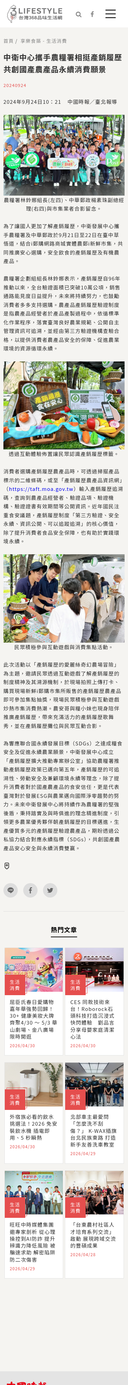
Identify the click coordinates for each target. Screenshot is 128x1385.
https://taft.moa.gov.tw (41, 488)
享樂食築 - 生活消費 (43, 40)
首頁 (8, 40)
